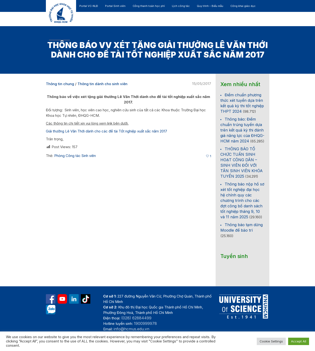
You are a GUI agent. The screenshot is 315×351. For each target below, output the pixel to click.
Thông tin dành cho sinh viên (102, 84)
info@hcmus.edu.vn (131, 329)
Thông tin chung (60, 84)
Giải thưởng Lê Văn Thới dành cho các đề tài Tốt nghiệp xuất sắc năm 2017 (106, 131)
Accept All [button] (298, 341)
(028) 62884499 (136, 318)
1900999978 (145, 323)
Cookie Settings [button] (271, 341)
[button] (247, 33)
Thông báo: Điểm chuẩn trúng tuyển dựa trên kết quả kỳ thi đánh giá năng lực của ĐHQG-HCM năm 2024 (242, 130)
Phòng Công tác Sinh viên (75, 155)
